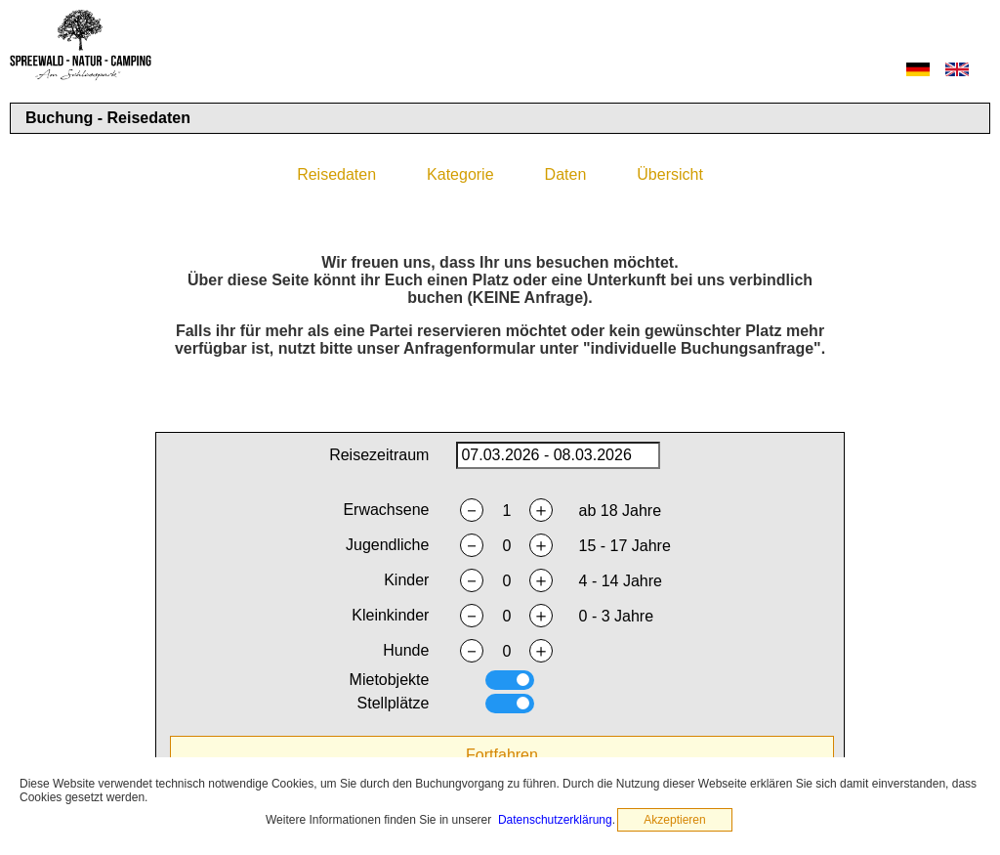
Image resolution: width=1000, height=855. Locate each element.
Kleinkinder (390, 615)
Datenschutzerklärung (555, 820)
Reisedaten (336, 174)
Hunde (406, 650)
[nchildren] (506, 581)
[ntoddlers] (506, 616)
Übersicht (670, 174)
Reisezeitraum (379, 455)
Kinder (406, 580)
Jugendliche (387, 544)
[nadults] (506, 511)
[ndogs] (506, 651)
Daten (566, 174)
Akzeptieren (674, 820)
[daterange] (557, 455)
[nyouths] (506, 546)
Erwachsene (386, 509)
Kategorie (460, 174)
